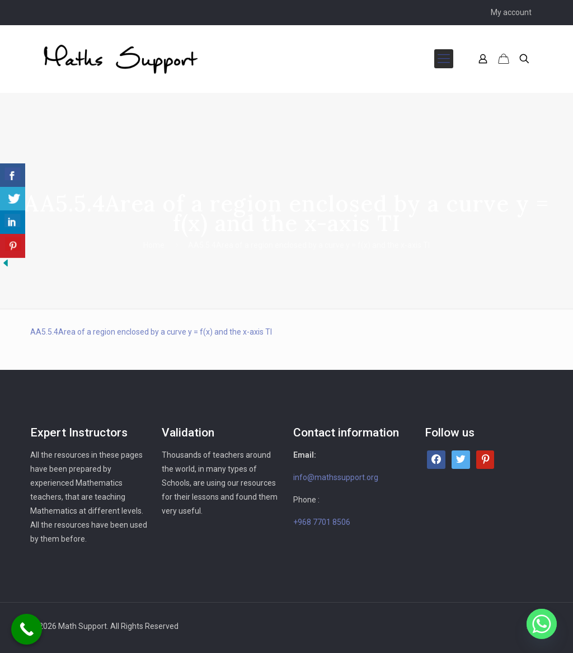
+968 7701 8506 (321, 522)
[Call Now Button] (26, 629)
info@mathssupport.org (335, 477)
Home (154, 245)
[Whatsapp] (542, 624)
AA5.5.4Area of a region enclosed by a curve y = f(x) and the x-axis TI (151, 331)
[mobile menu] (443, 58)
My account (511, 12)
